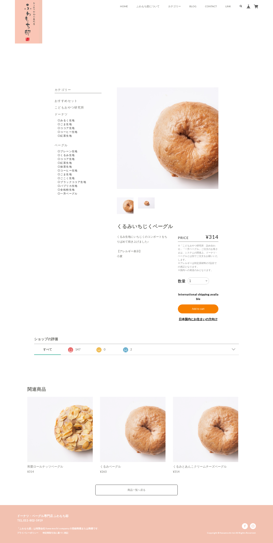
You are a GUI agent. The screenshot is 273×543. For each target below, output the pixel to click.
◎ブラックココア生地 (72, 182)
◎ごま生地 (65, 124)
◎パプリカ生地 (68, 185)
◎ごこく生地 (66, 178)
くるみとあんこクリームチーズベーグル (200, 471)
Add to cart (198, 308)
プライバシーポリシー (27, 532)
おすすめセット (66, 101)
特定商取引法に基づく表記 (55, 532)
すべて (47, 349)
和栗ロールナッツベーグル (45, 471)
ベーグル (61, 145)
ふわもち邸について (148, 6)
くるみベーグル (110, 471)
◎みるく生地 (66, 120)
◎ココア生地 (66, 128)
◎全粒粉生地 (66, 189)
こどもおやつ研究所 (69, 107)
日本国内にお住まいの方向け (198, 319)
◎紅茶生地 (65, 135)
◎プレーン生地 (68, 151)
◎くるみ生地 (66, 155)
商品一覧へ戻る (136, 494)
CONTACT (211, 6)
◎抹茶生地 (65, 166)
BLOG (192, 6)
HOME (124, 6)
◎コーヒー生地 (68, 131)
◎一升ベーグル (68, 193)
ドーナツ (61, 114)
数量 (182, 281)
